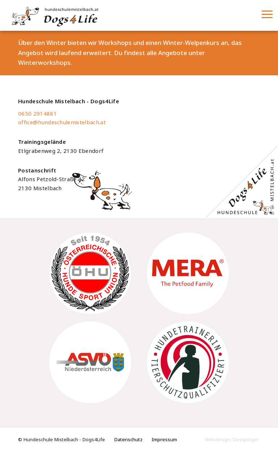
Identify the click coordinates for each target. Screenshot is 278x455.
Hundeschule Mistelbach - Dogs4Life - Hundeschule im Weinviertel (95, 16)
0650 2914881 (37, 114)
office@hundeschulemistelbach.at (62, 122)
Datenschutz (128, 439)
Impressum (164, 439)
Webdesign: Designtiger (232, 439)
